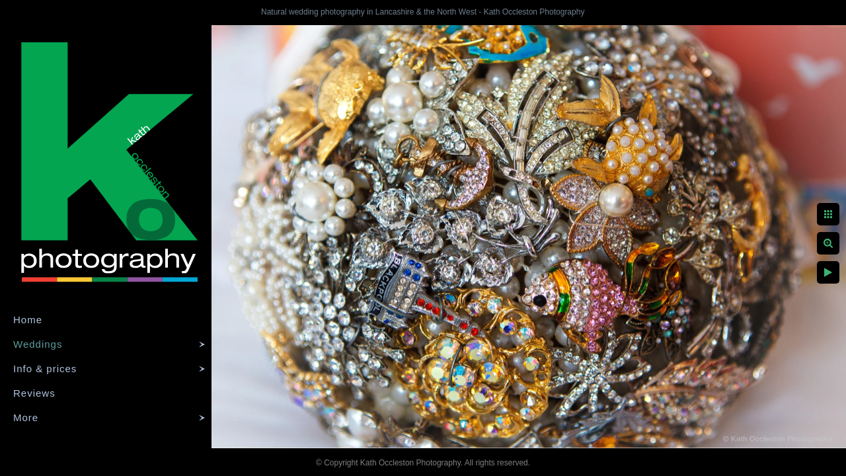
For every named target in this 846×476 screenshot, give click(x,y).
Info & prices (45, 368)
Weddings (37, 344)
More (25, 417)
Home (27, 319)
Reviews (34, 393)
